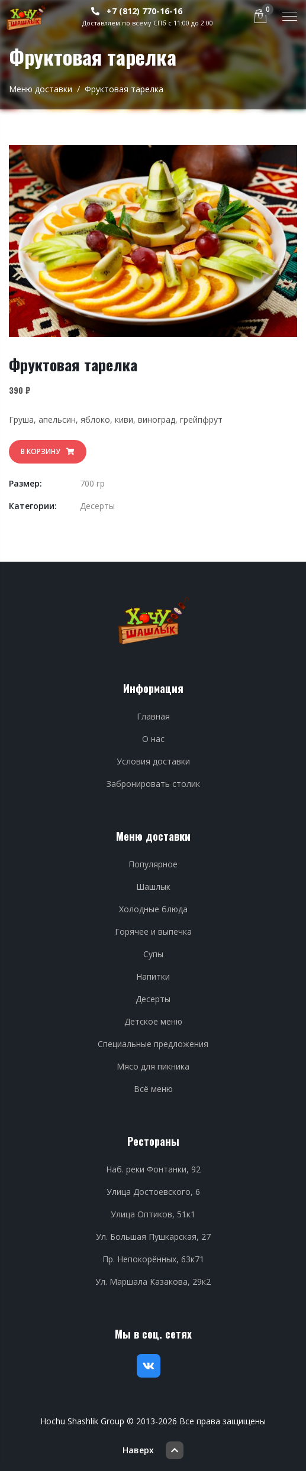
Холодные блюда (153, 909)
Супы (153, 954)
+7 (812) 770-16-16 (136, 11)
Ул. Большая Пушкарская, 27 (153, 1236)
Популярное (153, 864)
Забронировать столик (153, 783)
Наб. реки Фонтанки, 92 (153, 1169)
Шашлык (153, 886)
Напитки (153, 976)
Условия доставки (153, 761)
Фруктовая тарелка (124, 89)
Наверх (153, 1450)
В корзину (48, 451)
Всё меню (153, 1088)
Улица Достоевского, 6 (153, 1191)
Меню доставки (40, 89)
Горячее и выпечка (153, 931)
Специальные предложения (153, 1043)
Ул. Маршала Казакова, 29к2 (153, 1281)
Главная (153, 716)
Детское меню (153, 1021)
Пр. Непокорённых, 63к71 (153, 1259)
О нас (153, 738)
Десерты (97, 505)
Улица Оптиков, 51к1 (153, 1214)
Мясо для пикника (153, 1066)
